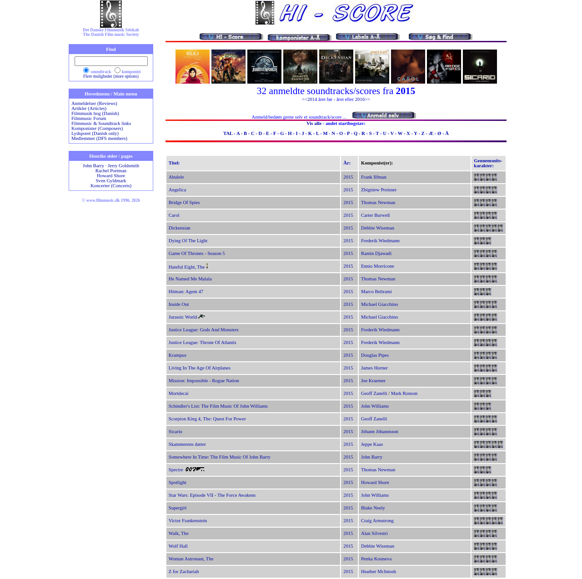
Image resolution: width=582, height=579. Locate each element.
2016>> (362, 99)
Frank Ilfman (373, 177)
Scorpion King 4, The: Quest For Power (207, 418)
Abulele (176, 177)
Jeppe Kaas (372, 444)
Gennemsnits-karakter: (488, 163)
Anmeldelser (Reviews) (94, 103)
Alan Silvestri (374, 533)
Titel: (174, 162)
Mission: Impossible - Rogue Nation (204, 380)
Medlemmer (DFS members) (99, 138)
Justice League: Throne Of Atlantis (202, 342)
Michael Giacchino (379, 304)
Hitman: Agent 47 (186, 291)
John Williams (375, 406)
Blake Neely (373, 507)
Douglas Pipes (375, 355)
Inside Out (179, 304)
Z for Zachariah (184, 571)
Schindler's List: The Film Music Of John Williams (218, 406)
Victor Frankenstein (188, 520)
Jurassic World (183, 316)
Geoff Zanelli (374, 393)
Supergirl (177, 507)
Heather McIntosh (378, 571)
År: (347, 162)
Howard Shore (111, 175)
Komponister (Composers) (97, 128)
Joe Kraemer (373, 380)
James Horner (374, 367)
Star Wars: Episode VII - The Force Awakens (212, 495)
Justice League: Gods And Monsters (204, 329)
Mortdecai (179, 393)
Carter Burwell (375, 215)
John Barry (93, 165)
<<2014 (309, 99)
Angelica (177, 189)
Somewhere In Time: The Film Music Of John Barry (220, 456)
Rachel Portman (110, 170)
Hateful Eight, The (187, 267)
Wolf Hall (178, 546)
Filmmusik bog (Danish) (95, 113)
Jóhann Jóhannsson (379, 431)
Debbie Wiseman (377, 227)
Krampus (177, 355)
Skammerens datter (187, 444)
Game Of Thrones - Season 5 (197, 253)
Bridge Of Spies (184, 202)
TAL (228, 133)
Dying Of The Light (188, 240)
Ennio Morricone (377, 266)
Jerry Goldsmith (123, 165)
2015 (348, 177)
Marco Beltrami (376, 291)
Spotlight (177, 482)
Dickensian (180, 227)
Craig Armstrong (377, 520)
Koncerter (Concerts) (110, 185)
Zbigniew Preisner (378, 189)
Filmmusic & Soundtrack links (101, 123)
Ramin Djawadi (376, 253)
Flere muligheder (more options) (111, 76)
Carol (174, 215)
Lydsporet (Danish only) (95, 133)
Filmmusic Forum (88, 118)
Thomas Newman (378, 202)
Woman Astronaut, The (191, 558)
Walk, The (179, 533)
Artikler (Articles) (88, 108)
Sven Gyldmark (110, 180)
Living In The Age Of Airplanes (200, 367)
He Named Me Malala (190, 278)
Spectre (176, 469)
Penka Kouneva (376, 558)
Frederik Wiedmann (380, 240)
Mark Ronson (404, 393)
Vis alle (313, 123)
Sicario (175, 431)
